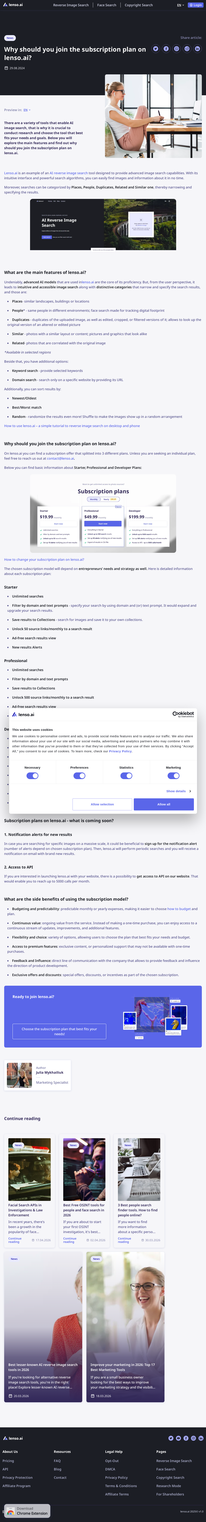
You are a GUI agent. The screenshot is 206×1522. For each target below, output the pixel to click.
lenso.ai (88, 282)
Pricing (8, 1460)
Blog (57, 1469)
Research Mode (168, 1486)
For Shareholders (170, 1494)
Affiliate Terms (117, 1494)
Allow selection (102, 804)
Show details (176, 791)
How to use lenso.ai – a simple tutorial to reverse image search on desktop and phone (72, 425)
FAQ (57, 1460)
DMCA (110, 1469)
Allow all (163, 804)
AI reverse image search (69, 173)
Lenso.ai (10, 173)
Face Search (106, 5)
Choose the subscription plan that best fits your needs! (59, 1031)
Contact (60, 1477)
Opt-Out (112, 1460)
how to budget (179, 909)
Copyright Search (139, 5)
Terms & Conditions (121, 1486)
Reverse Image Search (71, 5)
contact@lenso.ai (60, 458)
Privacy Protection (18, 1477)
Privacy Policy (116, 1477)
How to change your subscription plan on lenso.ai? (44, 559)
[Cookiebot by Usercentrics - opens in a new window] (175, 714)
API (5, 1469)
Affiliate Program (16, 1486)
